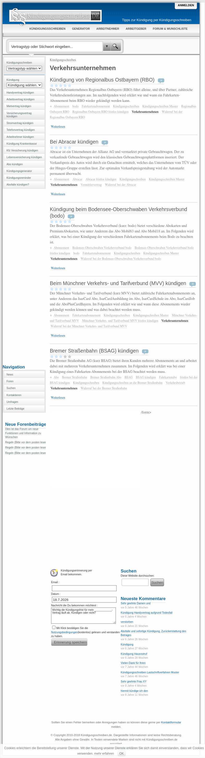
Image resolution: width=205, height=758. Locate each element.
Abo (56, 377)
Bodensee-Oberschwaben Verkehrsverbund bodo (102, 247)
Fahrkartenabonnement (96, 106)
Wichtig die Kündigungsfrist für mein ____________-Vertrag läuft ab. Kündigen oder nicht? (83, 615)
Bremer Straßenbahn (74, 377)
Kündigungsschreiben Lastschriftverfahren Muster (150, 672)
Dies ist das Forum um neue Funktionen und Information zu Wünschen (23, 433)
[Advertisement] (24, 276)
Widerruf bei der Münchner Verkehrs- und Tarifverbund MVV (89, 326)
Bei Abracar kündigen (74, 142)
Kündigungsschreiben (63, 59)
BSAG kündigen (146, 377)
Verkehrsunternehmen (145, 111)
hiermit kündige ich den (134, 690)
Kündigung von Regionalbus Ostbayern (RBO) (102, 80)
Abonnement (61, 106)
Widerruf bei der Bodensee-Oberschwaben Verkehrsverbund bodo (120, 258)
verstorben (127, 621)
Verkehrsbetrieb (175, 382)
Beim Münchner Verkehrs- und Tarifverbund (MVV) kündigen (118, 283)
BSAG (129, 377)
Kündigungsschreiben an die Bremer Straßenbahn (132, 382)
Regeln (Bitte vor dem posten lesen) (26, 442)
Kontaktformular (171, 722)
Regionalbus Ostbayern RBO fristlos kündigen (100, 111)
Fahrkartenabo (168, 377)
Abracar (77, 179)
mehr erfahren (104, 753)
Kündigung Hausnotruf (134, 653)
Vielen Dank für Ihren (133, 663)
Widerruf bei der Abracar (120, 184)
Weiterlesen (58, 126)
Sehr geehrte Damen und (135, 603)
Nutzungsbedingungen (64, 632)
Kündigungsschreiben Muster (160, 106)
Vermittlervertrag (91, 184)
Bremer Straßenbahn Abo (105, 377)
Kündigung (127, 644)
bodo (75, 106)
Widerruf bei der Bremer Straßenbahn (103, 388)
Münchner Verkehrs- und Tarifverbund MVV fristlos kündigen (120, 320)
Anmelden (186, 5)
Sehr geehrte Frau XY (133, 681)
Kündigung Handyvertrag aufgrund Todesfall (146, 612)
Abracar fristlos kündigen (100, 179)
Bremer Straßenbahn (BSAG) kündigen (94, 351)
